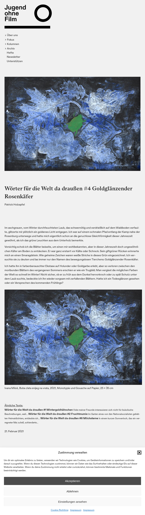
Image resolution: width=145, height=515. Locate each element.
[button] (139, 452)
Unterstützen (15, 61)
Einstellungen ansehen (72, 501)
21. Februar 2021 (14, 431)
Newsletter (13, 56)
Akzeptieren (72, 481)
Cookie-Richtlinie (59, 510)
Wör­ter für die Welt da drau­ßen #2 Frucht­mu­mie (58, 413)
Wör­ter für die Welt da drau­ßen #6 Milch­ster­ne (69, 418)
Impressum (75, 510)
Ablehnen (72, 491)
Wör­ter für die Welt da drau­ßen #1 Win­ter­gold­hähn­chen (39, 409)
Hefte (10, 52)
